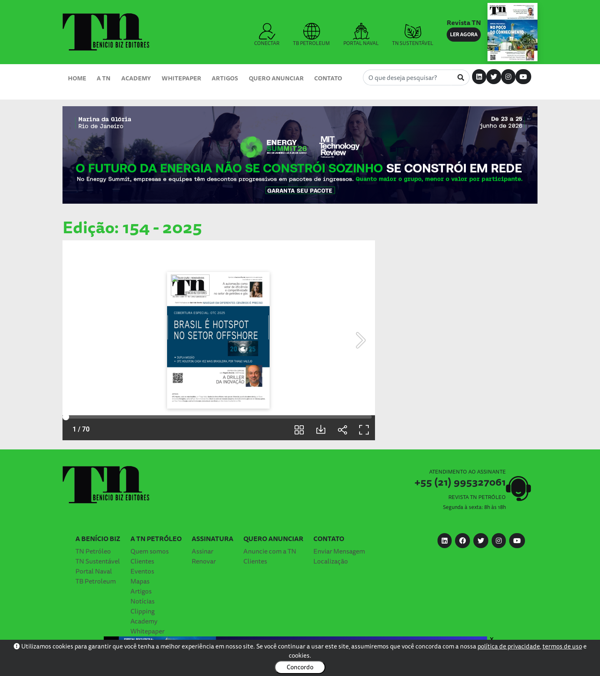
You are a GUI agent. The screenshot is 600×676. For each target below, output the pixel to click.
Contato (328, 78)
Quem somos (149, 551)
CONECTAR (267, 35)
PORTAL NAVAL (361, 35)
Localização (330, 561)
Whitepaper (181, 78)
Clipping (142, 611)
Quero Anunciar (276, 78)
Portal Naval (93, 571)
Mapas (140, 581)
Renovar (204, 561)
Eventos (142, 571)
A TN (103, 78)
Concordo (300, 667)
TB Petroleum (95, 581)
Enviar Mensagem (339, 551)
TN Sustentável (97, 561)
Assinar (202, 551)
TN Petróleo (93, 551)
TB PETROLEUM (311, 35)
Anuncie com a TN (269, 551)
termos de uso (562, 646)
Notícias (142, 601)
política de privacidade (509, 646)
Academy (136, 78)
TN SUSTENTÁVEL (412, 35)
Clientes (142, 561)
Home (77, 78)
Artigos (225, 78)
